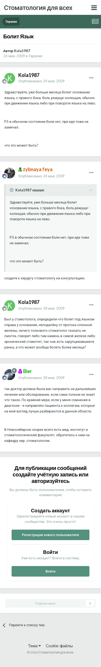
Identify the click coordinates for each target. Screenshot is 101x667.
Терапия (35, 56)
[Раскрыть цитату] (12, 190)
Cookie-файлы (59, 645)
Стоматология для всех (38, 7)
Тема (34, 645)
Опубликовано (41, 81)
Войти (50, 571)
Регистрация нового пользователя (50, 535)
